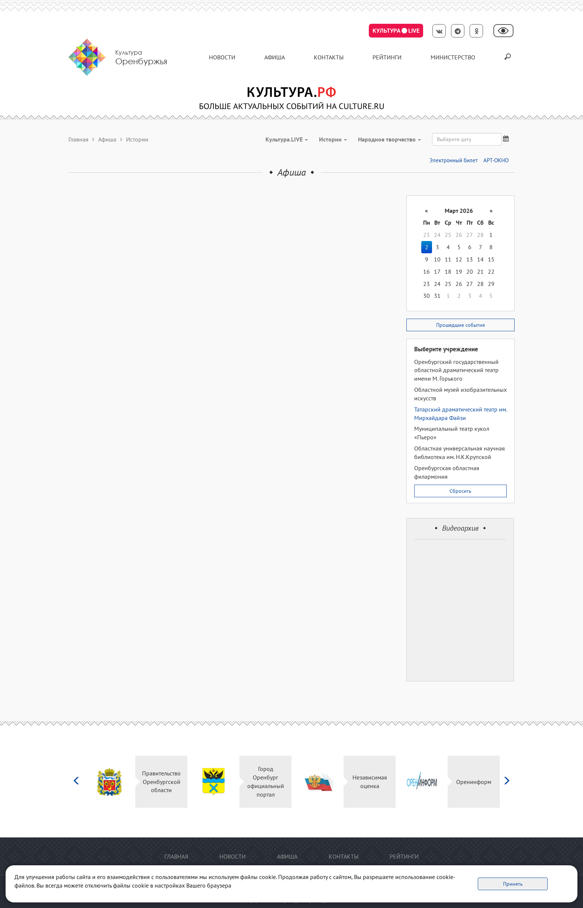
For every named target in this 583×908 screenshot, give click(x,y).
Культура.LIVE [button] (286, 139)
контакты (329, 57)
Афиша (274, 57)
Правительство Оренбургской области (161, 781)
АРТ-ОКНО (496, 160)
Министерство (453, 57)
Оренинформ (473, 781)
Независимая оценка (369, 782)
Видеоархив (460, 528)
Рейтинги (387, 57)
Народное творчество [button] (389, 139)
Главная (78, 139)
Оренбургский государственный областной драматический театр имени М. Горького (456, 370)
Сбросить (460, 491)
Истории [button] (333, 139)
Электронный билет (453, 160)
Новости (222, 57)
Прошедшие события (460, 325)
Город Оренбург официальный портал (265, 781)
